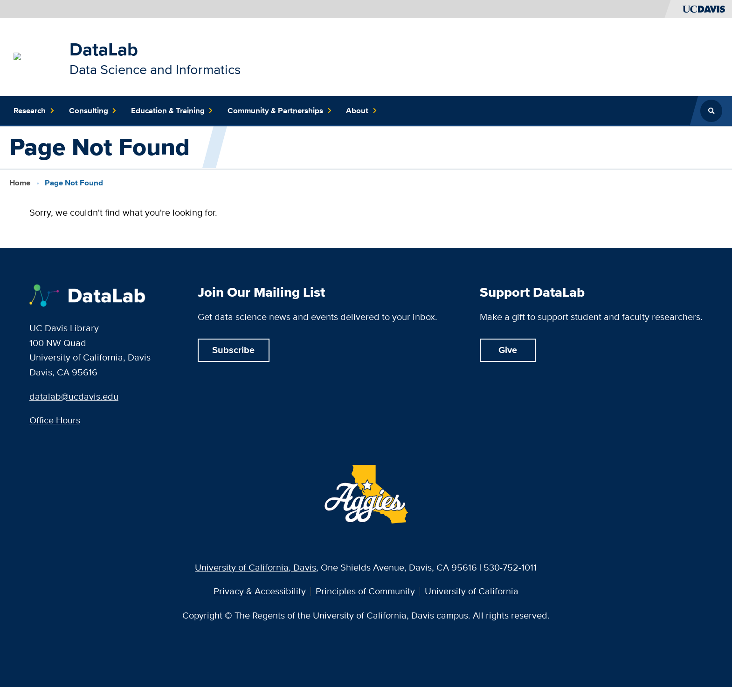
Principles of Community (365, 591)
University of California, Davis (255, 567)
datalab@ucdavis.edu (73, 396)
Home (19, 183)
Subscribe (233, 350)
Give (507, 350)
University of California (471, 591)
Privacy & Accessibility (260, 591)
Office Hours (54, 420)
